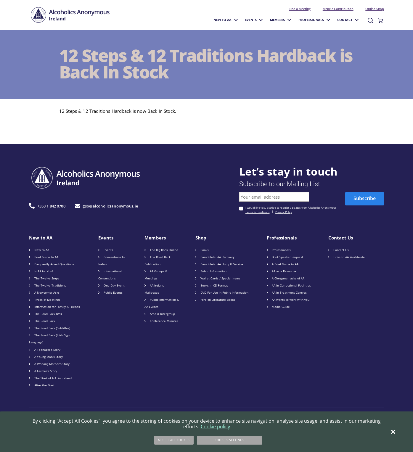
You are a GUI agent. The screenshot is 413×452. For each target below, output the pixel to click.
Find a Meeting (300, 9)
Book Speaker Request (287, 257)
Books (204, 250)
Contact (344, 20)
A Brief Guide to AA (285, 264)
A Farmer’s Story (45, 371)
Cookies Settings (229, 440)
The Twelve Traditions (50, 285)
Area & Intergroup (162, 314)
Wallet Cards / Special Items (220, 278)
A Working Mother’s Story (52, 364)
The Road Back (44, 321)
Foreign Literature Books (217, 299)
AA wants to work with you (290, 299)
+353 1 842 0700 (47, 206)
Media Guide (281, 307)
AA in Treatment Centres (289, 292)
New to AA (222, 20)
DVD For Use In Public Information (224, 292)
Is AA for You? (43, 271)
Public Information (213, 271)
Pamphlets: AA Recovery (217, 257)
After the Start (44, 385)
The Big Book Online (164, 250)
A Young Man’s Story (48, 357)
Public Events (113, 292)
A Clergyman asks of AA (288, 278)
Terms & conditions (257, 212)
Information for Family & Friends (57, 307)
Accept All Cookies (174, 440)
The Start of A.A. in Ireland (53, 378)
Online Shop (374, 9)
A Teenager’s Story (47, 350)
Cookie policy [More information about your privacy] (215, 426)
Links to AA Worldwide (349, 257)
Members (277, 20)
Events (251, 20)
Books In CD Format (214, 285)
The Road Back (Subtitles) (52, 328)
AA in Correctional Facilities (291, 285)
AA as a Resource (284, 271)
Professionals (311, 20)
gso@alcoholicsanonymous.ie (106, 206)
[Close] (393, 432)
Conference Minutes (164, 321)
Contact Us (341, 250)
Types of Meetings (47, 299)
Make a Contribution (338, 9)
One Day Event (114, 285)
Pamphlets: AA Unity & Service (221, 264)
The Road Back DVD (48, 314)
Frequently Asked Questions (54, 264)
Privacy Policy (283, 212)
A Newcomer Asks (47, 292)
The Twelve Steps (46, 278)
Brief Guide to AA (46, 257)
